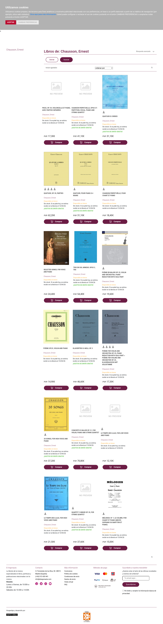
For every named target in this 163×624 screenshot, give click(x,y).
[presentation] (139, 600)
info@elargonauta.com (43, 579)
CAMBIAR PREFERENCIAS (27, 22)
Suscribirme (131, 584)
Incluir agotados (51, 68)
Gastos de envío (70, 579)
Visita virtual (68, 582)
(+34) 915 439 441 (41, 576)
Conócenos (68, 571)
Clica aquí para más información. (43, 14)
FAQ (65, 584)
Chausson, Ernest (48, 115)
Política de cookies (71, 574)
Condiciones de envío (71, 576)
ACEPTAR (10, 22)
